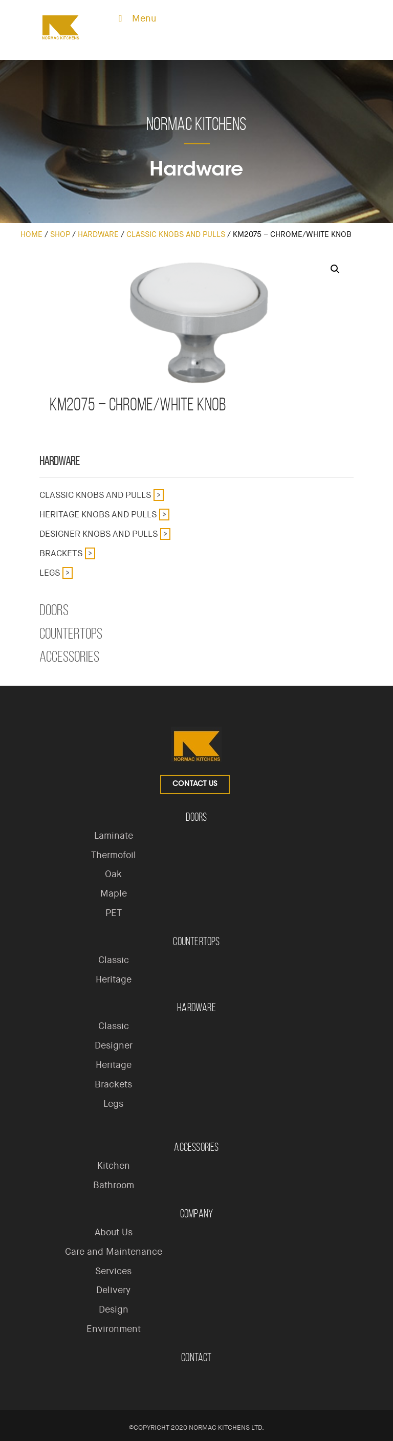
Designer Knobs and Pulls (98, 533)
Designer (114, 1045)
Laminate (113, 835)
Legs (49, 572)
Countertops (70, 633)
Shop (60, 234)
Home (31, 234)
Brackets (60, 553)
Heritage (114, 979)
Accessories (69, 656)
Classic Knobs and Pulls (175, 234)
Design (113, 1309)
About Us (114, 1232)
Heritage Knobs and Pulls (98, 514)
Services (113, 1271)
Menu (135, 18)
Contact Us (194, 784)
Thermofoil (113, 855)
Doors (54, 610)
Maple (113, 893)
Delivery (113, 1290)
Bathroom (113, 1185)
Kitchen (113, 1166)
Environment (113, 1329)
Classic (113, 960)
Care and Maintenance (113, 1252)
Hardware (98, 234)
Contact (196, 1357)
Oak (113, 874)
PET (113, 913)
